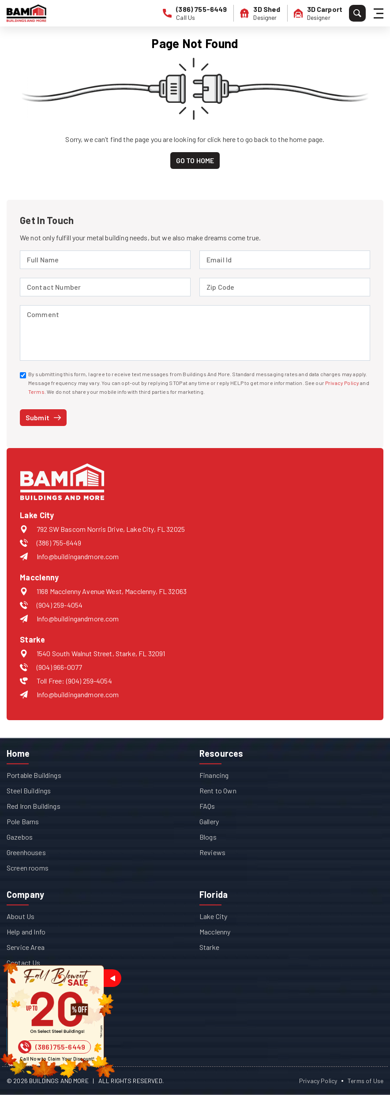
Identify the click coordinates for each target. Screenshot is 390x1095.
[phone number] (195, 13)
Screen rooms (28, 867)
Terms (36, 392)
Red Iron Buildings (33, 806)
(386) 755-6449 (59, 542)
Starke (209, 947)
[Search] (357, 13)
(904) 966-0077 (59, 667)
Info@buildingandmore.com (78, 556)
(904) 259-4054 (59, 605)
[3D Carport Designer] (318, 13)
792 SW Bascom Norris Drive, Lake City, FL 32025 (111, 529)
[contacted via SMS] (23, 375)
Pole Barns (23, 821)
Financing (214, 775)
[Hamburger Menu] (379, 13)
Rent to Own (217, 790)
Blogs (208, 837)
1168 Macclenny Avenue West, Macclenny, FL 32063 (112, 591)
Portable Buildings (34, 775)
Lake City (213, 916)
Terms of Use (365, 1080)
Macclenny (214, 931)
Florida (213, 894)
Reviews (212, 852)
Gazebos (20, 837)
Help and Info (26, 931)
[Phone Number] (57, 1047)
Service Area (26, 947)
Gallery (209, 821)
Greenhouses (26, 852)
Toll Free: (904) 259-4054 (74, 680)
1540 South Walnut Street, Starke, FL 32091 (101, 653)
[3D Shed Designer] (260, 13)
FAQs (207, 806)
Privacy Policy (342, 383)
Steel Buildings (29, 790)
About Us (20, 916)
